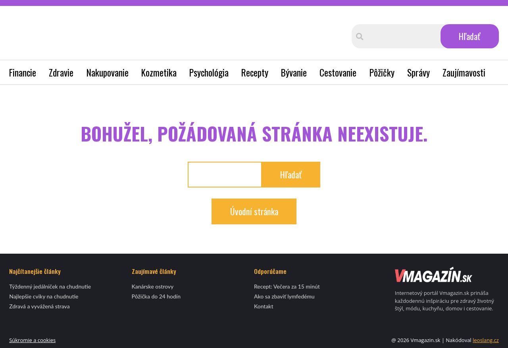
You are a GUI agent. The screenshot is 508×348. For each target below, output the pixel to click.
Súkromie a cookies (32, 340)
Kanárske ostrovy (153, 286)
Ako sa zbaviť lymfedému (284, 296)
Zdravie (61, 72)
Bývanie (294, 72)
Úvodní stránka (254, 211)
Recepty (254, 72)
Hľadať (469, 35)
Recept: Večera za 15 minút (287, 286)
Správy (418, 72)
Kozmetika (159, 72)
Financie (22, 72)
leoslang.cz (486, 340)
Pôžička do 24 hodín (156, 296)
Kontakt (263, 306)
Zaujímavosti (464, 72)
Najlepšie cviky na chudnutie (43, 296)
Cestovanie (337, 72)
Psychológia (209, 72)
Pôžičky (381, 72)
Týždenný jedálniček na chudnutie (50, 286)
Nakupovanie (108, 72)
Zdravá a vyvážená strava (39, 306)
